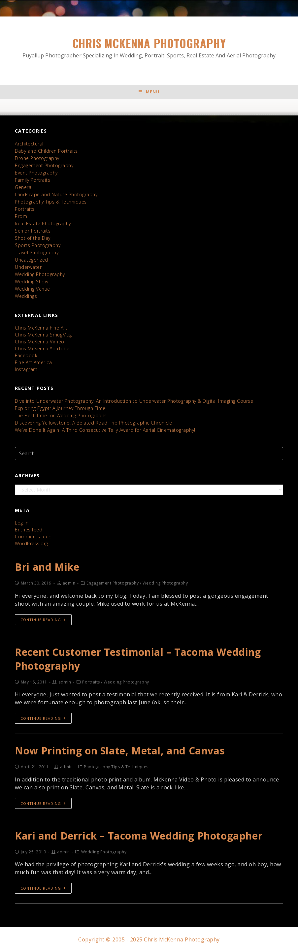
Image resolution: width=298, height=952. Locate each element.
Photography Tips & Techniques (51, 202)
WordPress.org (31, 543)
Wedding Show (31, 281)
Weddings (26, 296)
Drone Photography (37, 158)
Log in (21, 523)
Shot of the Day (32, 238)
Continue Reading (43, 619)
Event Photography (36, 173)
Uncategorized (31, 260)
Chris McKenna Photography (149, 47)
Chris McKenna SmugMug (43, 335)
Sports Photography (37, 245)
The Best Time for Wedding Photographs (61, 415)
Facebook (26, 355)
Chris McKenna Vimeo (39, 341)
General (24, 187)
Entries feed (28, 529)
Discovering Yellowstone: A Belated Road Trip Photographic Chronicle (93, 423)
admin (69, 583)
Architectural (29, 144)
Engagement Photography (44, 165)
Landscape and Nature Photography (56, 194)
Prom (21, 216)
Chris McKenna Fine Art (41, 328)
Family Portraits (32, 180)
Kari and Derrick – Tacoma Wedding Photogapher (138, 835)
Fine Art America (33, 362)
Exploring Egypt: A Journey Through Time (60, 408)
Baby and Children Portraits (46, 151)
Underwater (28, 267)
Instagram (26, 369)
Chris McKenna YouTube (42, 348)
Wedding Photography (40, 274)
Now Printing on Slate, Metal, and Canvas (120, 750)
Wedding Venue (32, 289)
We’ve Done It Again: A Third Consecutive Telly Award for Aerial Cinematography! (105, 430)
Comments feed (33, 536)
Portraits (25, 209)
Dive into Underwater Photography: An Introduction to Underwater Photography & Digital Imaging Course (134, 401)
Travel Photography (36, 252)
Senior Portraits (32, 231)
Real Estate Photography (43, 223)
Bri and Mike (47, 567)
